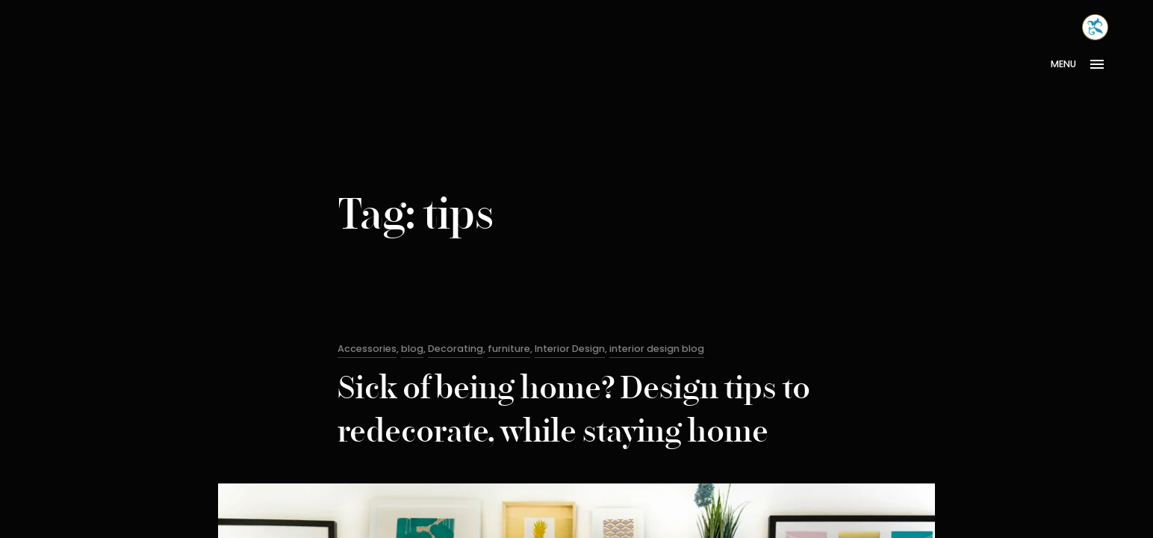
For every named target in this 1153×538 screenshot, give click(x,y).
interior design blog (656, 348)
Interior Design (570, 348)
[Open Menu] (1083, 64)
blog (412, 348)
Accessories (367, 348)
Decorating (455, 348)
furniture (509, 348)
